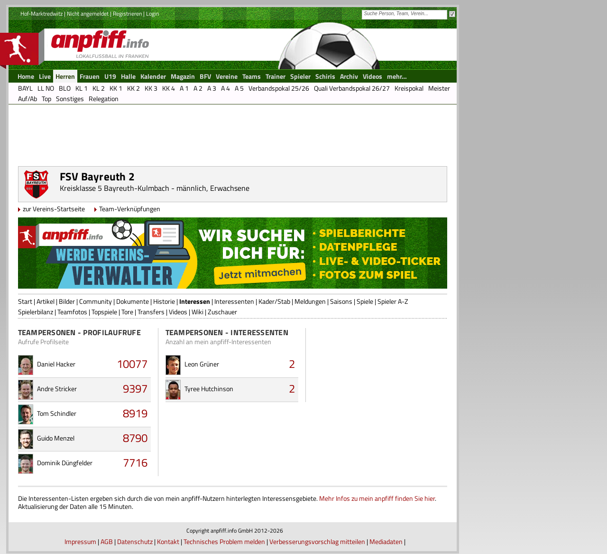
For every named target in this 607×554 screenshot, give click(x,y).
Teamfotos (72, 312)
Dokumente (132, 301)
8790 (135, 437)
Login (152, 13)
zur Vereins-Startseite (54, 209)
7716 (135, 462)
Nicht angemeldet (88, 13)
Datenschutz (135, 541)
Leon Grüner (201, 364)
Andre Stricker (57, 389)
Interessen (194, 301)
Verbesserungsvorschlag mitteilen (317, 541)
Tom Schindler (56, 413)
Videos (178, 312)
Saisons (341, 301)
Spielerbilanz (35, 312)
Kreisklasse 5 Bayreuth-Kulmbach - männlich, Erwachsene (154, 188)
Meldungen (310, 301)
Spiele (365, 301)
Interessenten (234, 301)
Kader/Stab (274, 301)
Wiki (197, 312)
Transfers (151, 312)
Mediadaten (386, 541)
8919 (135, 413)
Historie (164, 301)
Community (95, 301)
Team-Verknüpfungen (129, 209)
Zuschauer (222, 312)
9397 (135, 388)
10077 (132, 363)
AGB (107, 541)
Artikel (46, 301)
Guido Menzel (55, 438)
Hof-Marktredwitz (41, 13)
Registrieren (127, 13)
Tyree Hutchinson (208, 389)
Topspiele (104, 312)
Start (25, 301)
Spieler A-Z (392, 301)
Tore (127, 312)
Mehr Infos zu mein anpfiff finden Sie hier (377, 498)
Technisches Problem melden (224, 541)
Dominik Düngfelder (64, 463)
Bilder (67, 301)
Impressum (80, 541)
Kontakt (168, 541)
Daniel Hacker (56, 364)
